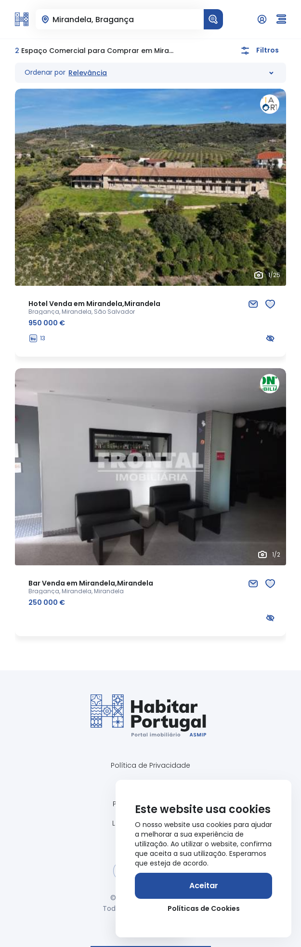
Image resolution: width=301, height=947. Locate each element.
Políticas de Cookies (204, 908)
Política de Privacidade (150, 765)
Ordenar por (45, 72)
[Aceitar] (203, 886)
